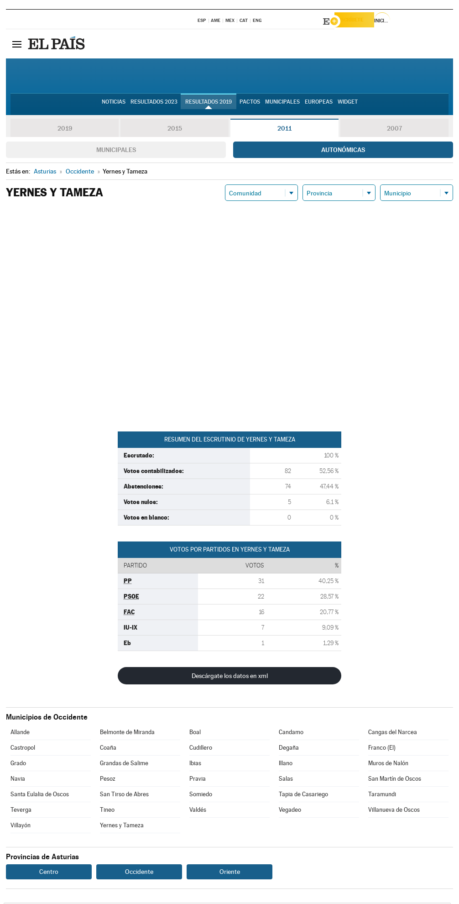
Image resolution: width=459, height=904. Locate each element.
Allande (20, 733)
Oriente (229, 873)
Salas (286, 780)
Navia (17, 780)
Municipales (116, 151)
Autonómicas (343, 151)
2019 (64, 129)
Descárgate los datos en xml (230, 677)
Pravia (197, 780)
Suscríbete (360, 21)
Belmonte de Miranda (127, 733)
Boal (195, 733)
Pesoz (107, 780)
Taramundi (382, 795)
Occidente (139, 873)
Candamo (291, 733)
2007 (394, 129)
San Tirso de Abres (124, 795)
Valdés (197, 811)
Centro (48, 873)
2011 (284, 129)
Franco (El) (382, 749)
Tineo (107, 811)
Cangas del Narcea (392, 733)
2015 (174, 129)
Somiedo (200, 795)
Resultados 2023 (153, 105)
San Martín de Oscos (394, 780)
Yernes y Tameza (122, 826)
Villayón (20, 826)
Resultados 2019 (208, 105)
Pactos (250, 105)
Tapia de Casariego (303, 795)
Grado (18, 764)
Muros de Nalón (388, 764)
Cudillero (200, 749)
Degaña (289, 749)
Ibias (195, 764)
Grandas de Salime (124, 764)
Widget (348, 105)
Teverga (20, 811)
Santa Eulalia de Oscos (39, 795)
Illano (285, 764)
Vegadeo (290, 811)
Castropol (22, 749)
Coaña (108, 749)
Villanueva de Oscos (394, 811)
